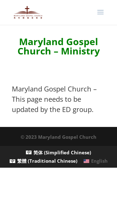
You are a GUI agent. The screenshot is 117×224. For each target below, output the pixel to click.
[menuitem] (58, 152)
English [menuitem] (99, 161)
